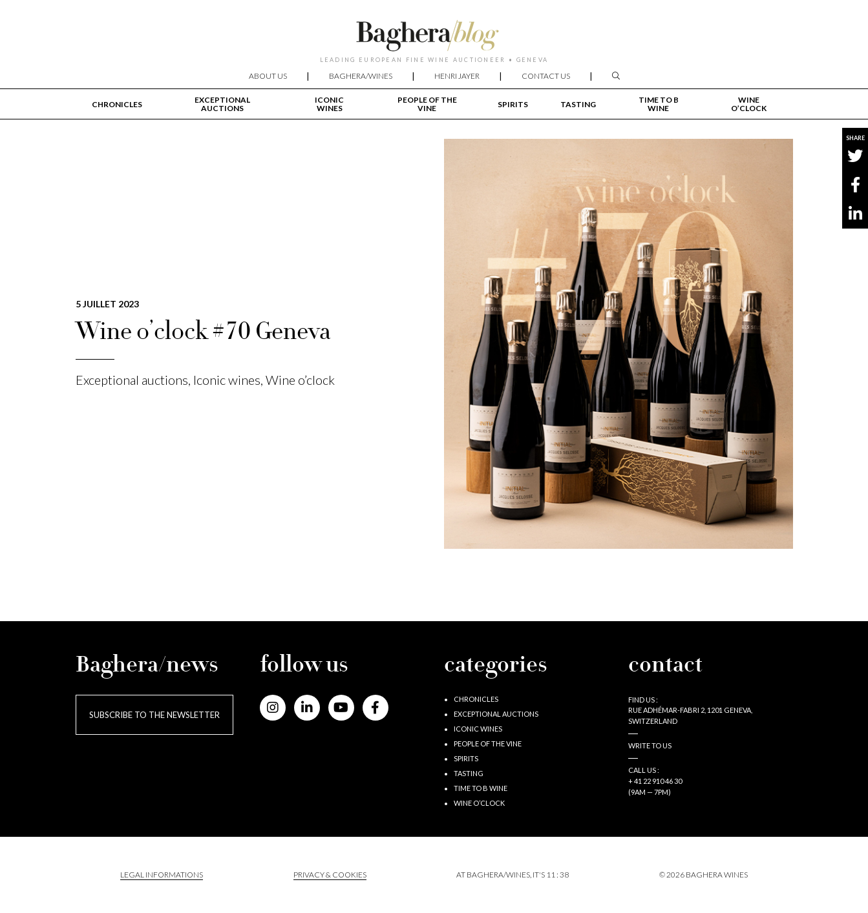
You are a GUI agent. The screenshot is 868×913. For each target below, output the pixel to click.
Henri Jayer (457, 76)
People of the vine (427, 104)
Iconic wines (329, 104)
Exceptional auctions (222, 104)
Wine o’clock (749, 104)
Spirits (513, 104)
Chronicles (117, 104)
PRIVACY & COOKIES (329, 874)
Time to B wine (659, 104)
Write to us (650, 745)
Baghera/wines (360, 76)
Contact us (546, 76)
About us (268, 76)
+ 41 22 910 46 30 (655, 781)
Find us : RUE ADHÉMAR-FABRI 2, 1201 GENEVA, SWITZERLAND (690, 710)
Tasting (578, 104)
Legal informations (161, 874)
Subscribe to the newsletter (154, 715)
